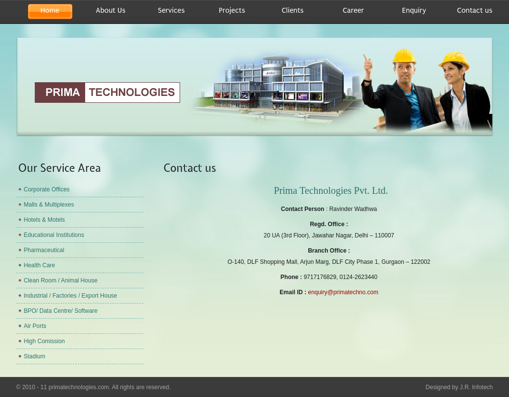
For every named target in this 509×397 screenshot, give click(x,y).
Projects (232, 10)
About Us (110, 10)
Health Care (39, 265)
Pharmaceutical (44, 250)
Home (50, 10)
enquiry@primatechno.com (343, 292)
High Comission (44, 341)
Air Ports (35, 326)
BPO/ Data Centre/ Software (61, 310)
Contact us (474, 10)
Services (171, 10)
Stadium (35, 356)
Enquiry (414, 10)
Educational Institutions (54, 235)
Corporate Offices (47, 189)
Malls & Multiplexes (49, 204)
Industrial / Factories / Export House (70, 295)
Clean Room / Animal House (61, 280)
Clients (293, 10)
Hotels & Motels (44, 219)
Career (353, 10)
